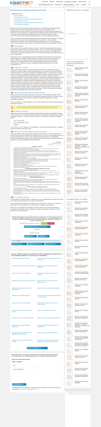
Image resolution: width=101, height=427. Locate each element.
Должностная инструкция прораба (21, 295)
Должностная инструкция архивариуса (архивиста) (81, 375)
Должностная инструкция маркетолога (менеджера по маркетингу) (81, 338)
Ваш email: (37, 229)
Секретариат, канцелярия (74, 43)
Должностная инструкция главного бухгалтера (81, 126)
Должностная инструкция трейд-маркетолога (49, 317)
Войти (88, 1)
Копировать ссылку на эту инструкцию (37, 226)
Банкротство (58, 4)
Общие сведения (18, 15)
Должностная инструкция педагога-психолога (24, 280)
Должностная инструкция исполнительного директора (81, 292)
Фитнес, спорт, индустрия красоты (77, 54)
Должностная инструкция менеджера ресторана (81, 138)
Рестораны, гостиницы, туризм (76, 41)
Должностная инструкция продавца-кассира (81, 304)
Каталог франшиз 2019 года (46, 4)
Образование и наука (73, 31)
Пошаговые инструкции (71, 1)
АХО (69, 16)
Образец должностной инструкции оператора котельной (29, 22)
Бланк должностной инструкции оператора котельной (28, 19)
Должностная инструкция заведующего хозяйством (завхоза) (81, 120)
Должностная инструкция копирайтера (47, 332)
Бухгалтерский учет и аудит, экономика (78, 18)
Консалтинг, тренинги (73, 22)
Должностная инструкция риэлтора (21, 303)
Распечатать (53, 243)
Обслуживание (72, 33)
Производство (71, 39)
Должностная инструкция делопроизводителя (81, 107)
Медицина (70, 28)
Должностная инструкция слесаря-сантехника (24, 265)
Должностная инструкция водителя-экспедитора (81, 113)
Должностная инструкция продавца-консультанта (81, 190)
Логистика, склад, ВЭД (74, 24)
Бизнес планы (82, 1)
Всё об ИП (45, 1)
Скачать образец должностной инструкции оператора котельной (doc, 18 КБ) (37, 107)
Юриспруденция (72, 56)
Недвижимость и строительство (76, 29)
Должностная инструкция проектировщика (48, 288)
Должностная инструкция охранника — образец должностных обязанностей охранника (82, 146)
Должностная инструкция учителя (21, 258)
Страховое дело (72, 46)
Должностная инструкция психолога (21, 273)
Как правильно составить (21, 17)
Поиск (88, 4)
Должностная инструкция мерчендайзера (23, 317)
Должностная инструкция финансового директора (81, 317)
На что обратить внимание (21, 24)
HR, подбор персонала (74, 12)
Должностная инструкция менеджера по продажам (81, 75)
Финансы (52, 1)
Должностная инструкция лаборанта (46, 310)
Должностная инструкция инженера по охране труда (82, 184)
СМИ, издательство (73, 45)
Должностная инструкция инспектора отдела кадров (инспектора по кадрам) (82, 344)
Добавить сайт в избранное (36, 243)
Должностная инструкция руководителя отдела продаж (81, 133)
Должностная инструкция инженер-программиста (81, 331)
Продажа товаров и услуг (74, 37)
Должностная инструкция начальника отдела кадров (82, 272)
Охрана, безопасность (73, 35)
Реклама (83, 4)
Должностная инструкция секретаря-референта (81, 228)
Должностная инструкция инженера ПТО (81, 68)
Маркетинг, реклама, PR (74, 26)
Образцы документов (68, 4)
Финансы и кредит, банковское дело (77, 52)
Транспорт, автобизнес (74, 50)
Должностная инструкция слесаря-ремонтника (81, 178)
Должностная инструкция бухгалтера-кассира (81, 152)
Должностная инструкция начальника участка (81, 165)
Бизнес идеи (59, 1)
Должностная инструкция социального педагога (81, 369)
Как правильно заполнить (21, 20)
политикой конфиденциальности (28, 389)
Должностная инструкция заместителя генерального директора (82, 94)
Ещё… (78, 4)
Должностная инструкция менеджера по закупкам (81, 87)
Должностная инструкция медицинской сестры (81, 279)
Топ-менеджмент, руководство (75, 48)
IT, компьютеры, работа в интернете (77, 14)
